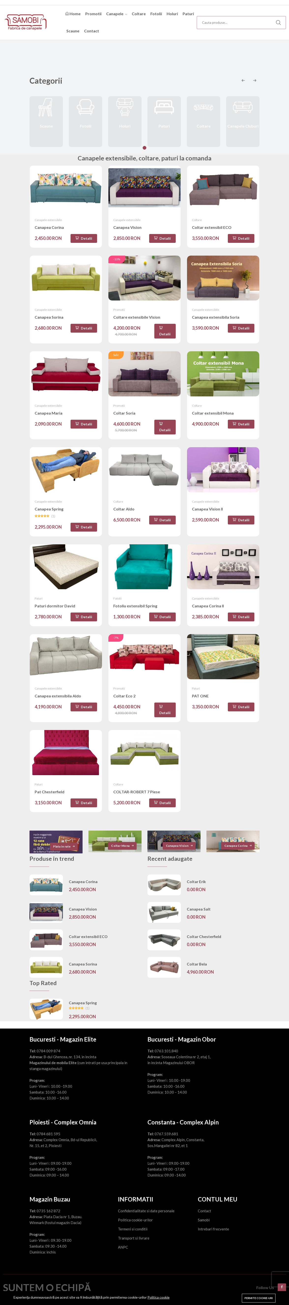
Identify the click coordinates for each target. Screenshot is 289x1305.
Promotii (93, 13)
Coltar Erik (196, 885)
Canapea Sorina (49, 320)
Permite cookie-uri (259, 1298)
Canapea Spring (49, 512)
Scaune (72, 30)
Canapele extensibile (48, 223)
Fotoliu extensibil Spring (135, 609)
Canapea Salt (199, 913)
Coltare (139, 13)
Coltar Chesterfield (204, 940)
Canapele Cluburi (243, 125)
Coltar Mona (122, 849)
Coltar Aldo (123, 512)
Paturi (188, 13)
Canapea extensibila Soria (215, 320)
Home (73, 13)
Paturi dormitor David (55, 609)
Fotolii (156, 13)
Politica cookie (158, 1297)
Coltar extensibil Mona (213, 416)
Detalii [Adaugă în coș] (83, 242)
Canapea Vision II (207, 512)
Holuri (172, 13)
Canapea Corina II (208, 609)
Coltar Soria (124, 416)
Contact (91, 30)
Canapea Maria (48, 416)
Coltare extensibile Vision (136, 320)
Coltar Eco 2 (124, 699)
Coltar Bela (197, 968)
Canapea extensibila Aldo (58, 699)
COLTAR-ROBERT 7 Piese (136, 795)
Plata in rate (64, 850)
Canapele (116, 13)
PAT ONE (200, 699)
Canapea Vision (127, 231)
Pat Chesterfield (49, 795)
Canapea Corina (49, 231)
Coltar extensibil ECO (211, 231)
